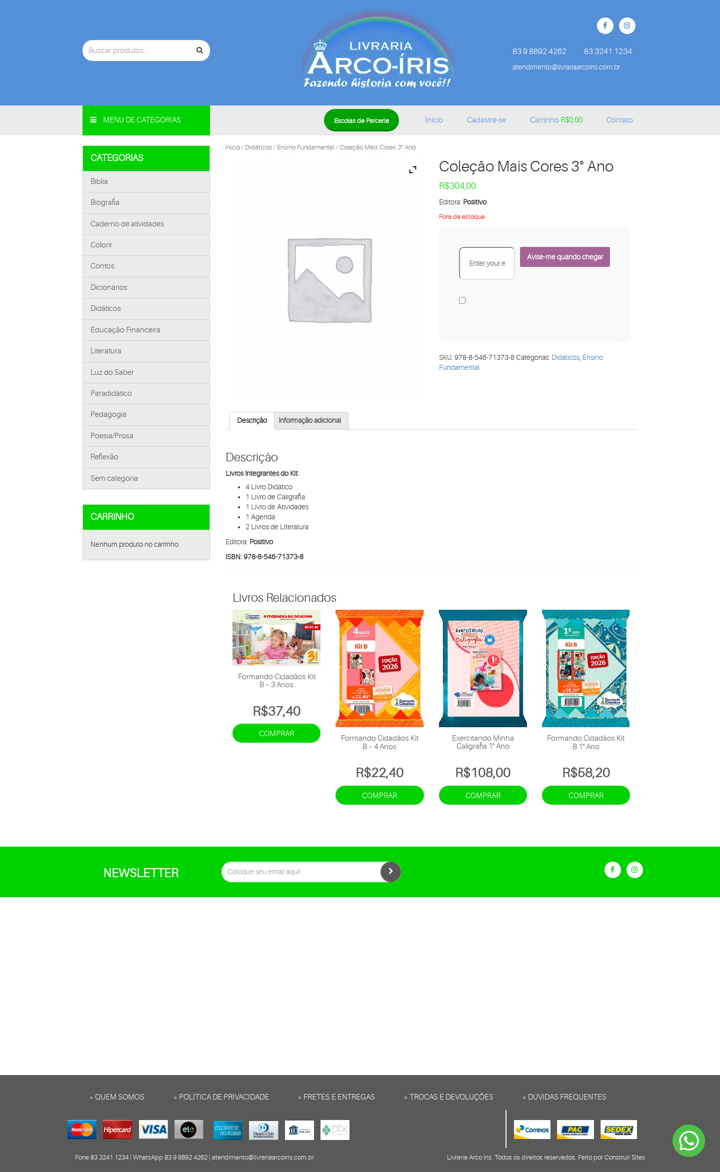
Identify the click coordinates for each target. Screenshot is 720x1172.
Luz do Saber (112, 372)
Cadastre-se (486, 120)
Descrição (252, 420)
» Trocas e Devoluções (449, 1097)
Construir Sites (624, 1157)
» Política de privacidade (221, 1097)
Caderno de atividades (127, 224)
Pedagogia (108, 414)
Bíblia (99, 181)
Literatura (106, 351)
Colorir (101, 245)
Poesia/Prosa (112, 436)
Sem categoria (114, 478)
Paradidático (111, 393)
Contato (619, 120)
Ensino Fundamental (305, 147)
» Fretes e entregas (336, 1097)
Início (434, 120)
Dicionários (109, 287)
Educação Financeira (125, 330)
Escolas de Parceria (361, 120)
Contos (102, 266)
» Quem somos (117, 1097)
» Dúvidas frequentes (564, 1097)
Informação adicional (309, 420)
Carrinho (556, 120)
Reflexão (104, 457)
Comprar (276, 734)
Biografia (105, 202)
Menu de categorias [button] (135, 120)
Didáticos (105, 308)
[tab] (252, 421)
